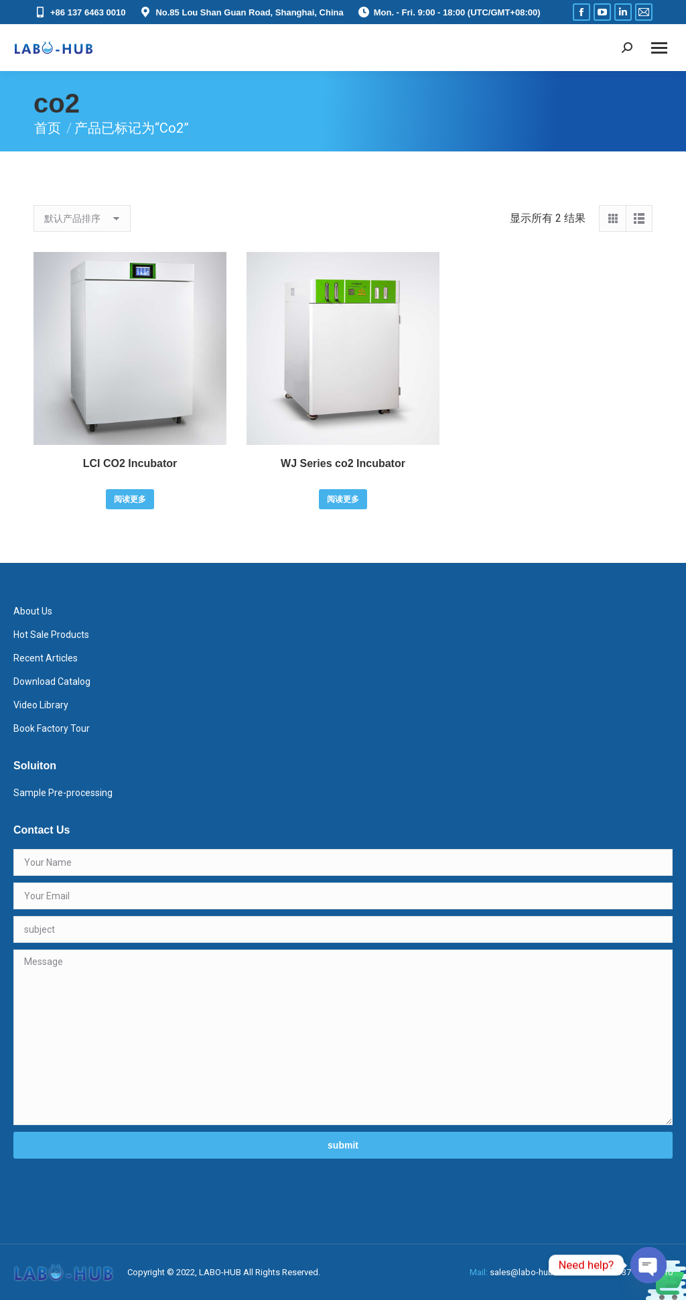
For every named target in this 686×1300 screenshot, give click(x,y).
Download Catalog (51, 681)
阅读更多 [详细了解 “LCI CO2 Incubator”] (130, 499)
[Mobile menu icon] (659, 48)
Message (343, 1037)
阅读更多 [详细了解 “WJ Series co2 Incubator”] (343, 499)
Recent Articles (45, 658)
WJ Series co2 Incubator (343, 463)
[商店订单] (82, 218)
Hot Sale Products (51, 634)
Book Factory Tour (51, 728)
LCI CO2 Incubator (130, 463)
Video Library (40, 705)
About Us (32, 611)
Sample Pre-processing (63, 792)
